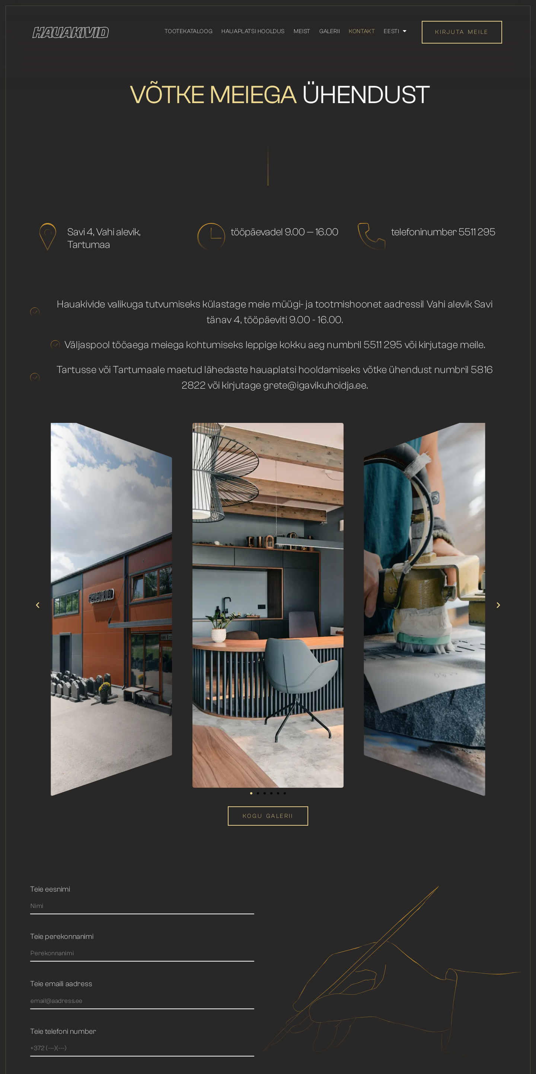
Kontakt (362, 31)
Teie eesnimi (50, 889)
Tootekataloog (189, 31)
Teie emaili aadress (61, 984)
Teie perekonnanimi (61, 937)
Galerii (329, 31)
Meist (302, 31)
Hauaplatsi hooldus (253, 31)
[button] (37, 605)
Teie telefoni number (63, 1032)
